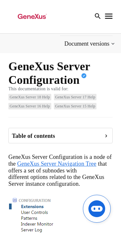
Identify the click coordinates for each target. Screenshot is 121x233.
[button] (90, 43)
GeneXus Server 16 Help (30, 106)
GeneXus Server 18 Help (30, 97)
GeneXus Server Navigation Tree (56, 164)
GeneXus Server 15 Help (75, 106)
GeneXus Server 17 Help (75, 97)
